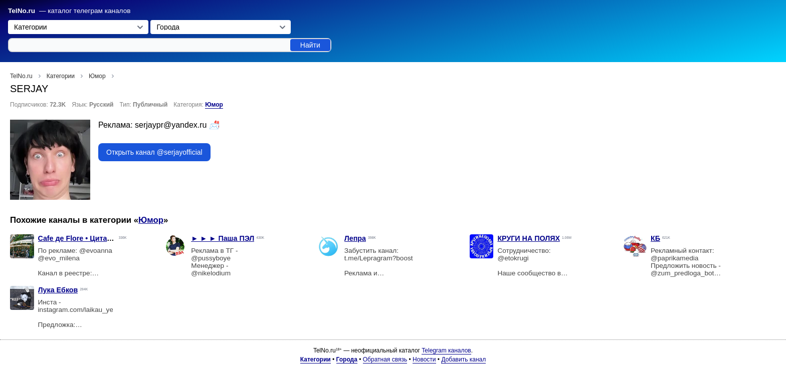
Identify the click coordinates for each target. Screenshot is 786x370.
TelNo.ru (21, 11)
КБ (655, 238)
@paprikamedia (674, 258)
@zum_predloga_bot (682, 273)
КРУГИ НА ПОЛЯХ (528, 238)
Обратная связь (385, 359)
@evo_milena (59, 258)
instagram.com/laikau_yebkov (83, 309)
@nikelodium (211, 273)
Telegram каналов (446, 350)
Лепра (355, 238)
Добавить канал (463, 359)
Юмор (214, 104)
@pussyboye (211, 258)
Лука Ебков (58, 290)
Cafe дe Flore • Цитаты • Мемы (91, 238)
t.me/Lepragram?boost (378, 258)
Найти (310, 45)
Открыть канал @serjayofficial (154, 152)
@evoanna (95, 250)
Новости (424, 359)
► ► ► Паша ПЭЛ (222, 238)
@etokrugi (512, 258)
